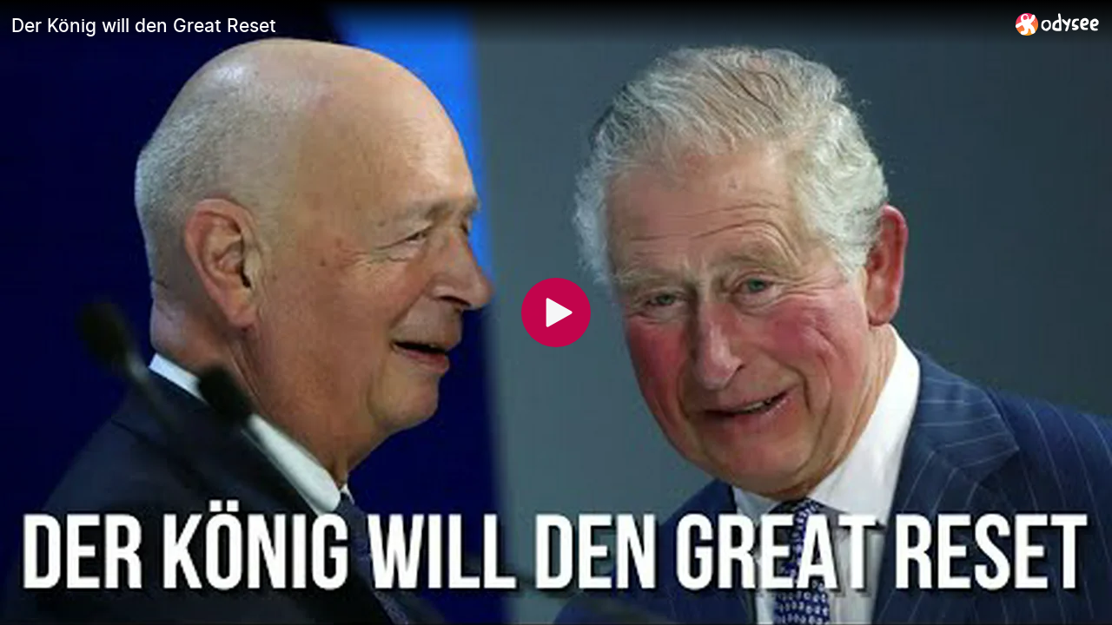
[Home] (1058, 24)
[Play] (556, 312)
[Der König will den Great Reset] (506, 25)
